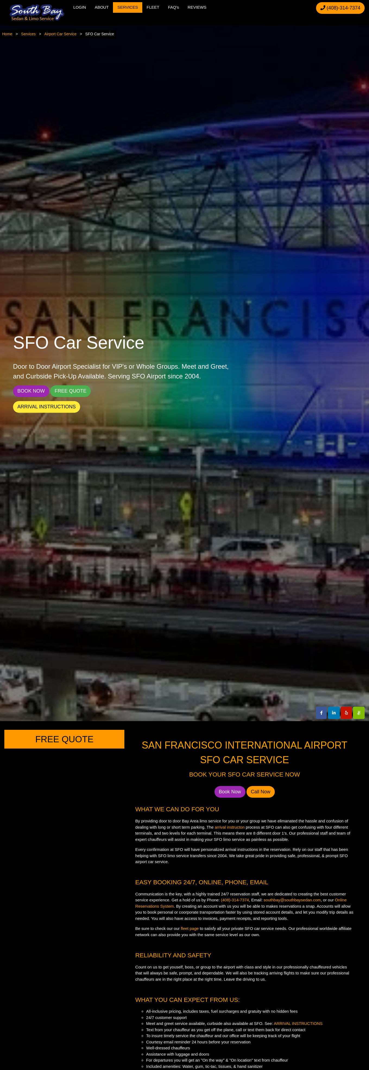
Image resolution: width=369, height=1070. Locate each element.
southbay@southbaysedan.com (292, 900)
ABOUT (102, 7)
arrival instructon (230, 827)
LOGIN (79, 7)
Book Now (230, 791)
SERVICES (127, 7)
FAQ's (173, 7)
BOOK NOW (31, 391)
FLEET (153, 7)
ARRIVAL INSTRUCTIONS (46, 407)
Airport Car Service (61, 34)
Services (28, 34)
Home (7, 34)
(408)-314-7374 (340, 8)
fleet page (190, 928)
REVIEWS (197, 7)
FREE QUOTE (70, 391)
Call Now (260, 791)
